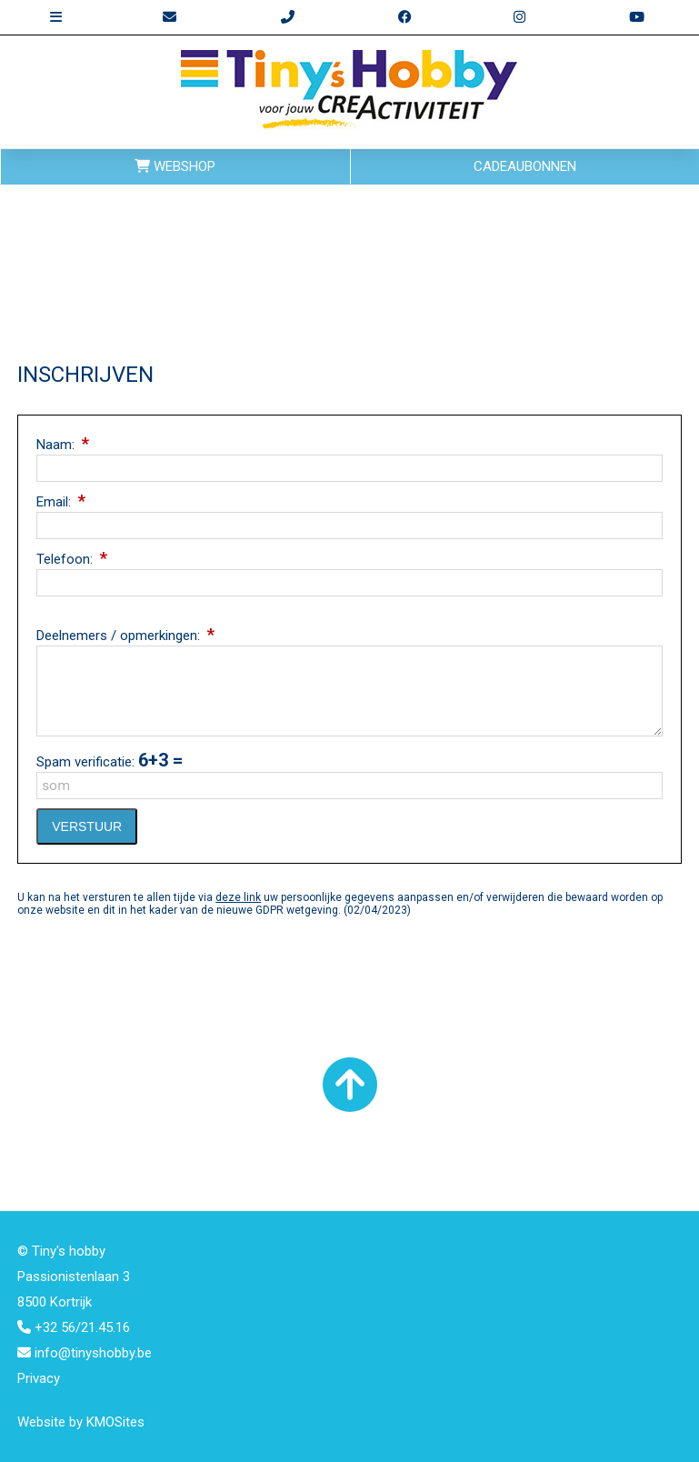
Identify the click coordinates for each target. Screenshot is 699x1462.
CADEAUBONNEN (525, 166)
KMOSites (115, 1422)
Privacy (38, 1378)
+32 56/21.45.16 (73, 1327)
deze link (238, 897)
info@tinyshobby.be (84, 1353)
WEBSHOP (175, 166)
